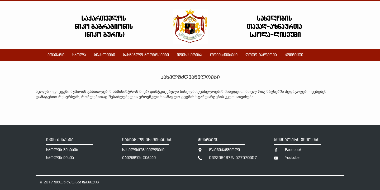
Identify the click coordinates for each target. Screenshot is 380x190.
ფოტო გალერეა (261, 55)
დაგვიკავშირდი (224, 150)
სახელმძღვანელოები (143, 150)
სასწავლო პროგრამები (146, 55)
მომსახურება (189, 55)
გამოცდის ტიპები (139, 158)
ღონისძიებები (224, 55)
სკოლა (79, 55)
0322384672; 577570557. (233, 158)
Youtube (292, 158)
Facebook (293, 150)
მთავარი (56, 55)
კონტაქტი (294, 55)
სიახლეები (104, 55)
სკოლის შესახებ (62, 150)
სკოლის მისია (60, 158)
